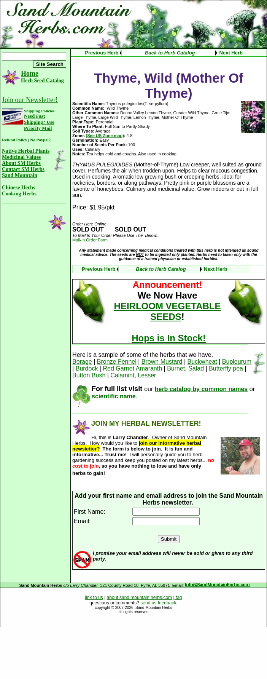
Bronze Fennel (117, 361)
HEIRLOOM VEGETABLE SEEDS (167, 311)
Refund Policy (14, 139)
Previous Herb (101, 53)
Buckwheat (202, 361)
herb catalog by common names (201, 389)
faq (178, 597)
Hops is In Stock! (169, 338)
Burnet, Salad (185, 368)
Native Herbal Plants (25, 151)
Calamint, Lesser (133, 375)
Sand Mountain (19, 175)
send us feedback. (158, 603)
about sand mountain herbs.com (139, 597)
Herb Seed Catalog (42, 80)
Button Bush (88, 375)
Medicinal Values (21, 157)
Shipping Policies (39, 111)
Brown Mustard (162, 361)
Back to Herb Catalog (170, 53)
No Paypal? (40, 139)
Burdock (87, 368)
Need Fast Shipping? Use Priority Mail (39, 122)
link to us (94, 597)
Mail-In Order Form (90, 240)
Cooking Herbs (19, 194)
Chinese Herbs (18, 187)
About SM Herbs (21, 163)
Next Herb (231, 53)
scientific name (114, 396)
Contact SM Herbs (23, 169)
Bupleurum (236, 361)
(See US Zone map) (105, 135)
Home (29, 73)
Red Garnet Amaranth (132, 368)
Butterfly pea (226, 368)
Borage (82, 361)
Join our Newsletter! (30, 100)
